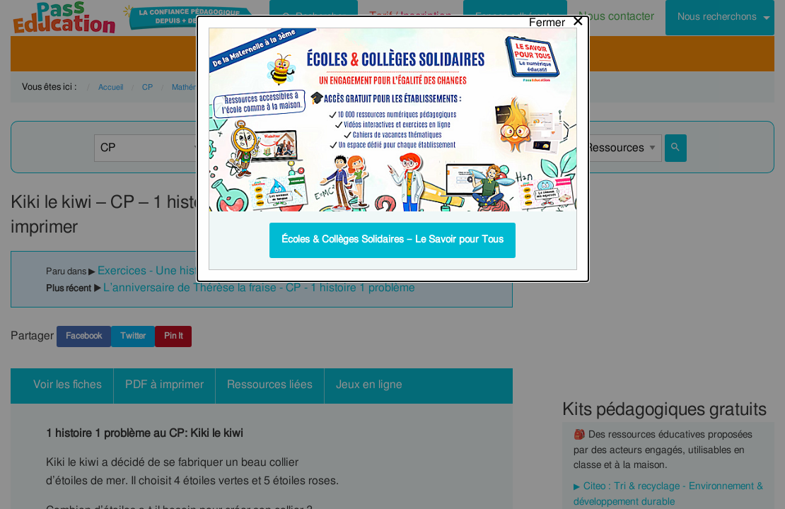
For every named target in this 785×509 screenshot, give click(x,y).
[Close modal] (557, 19)
